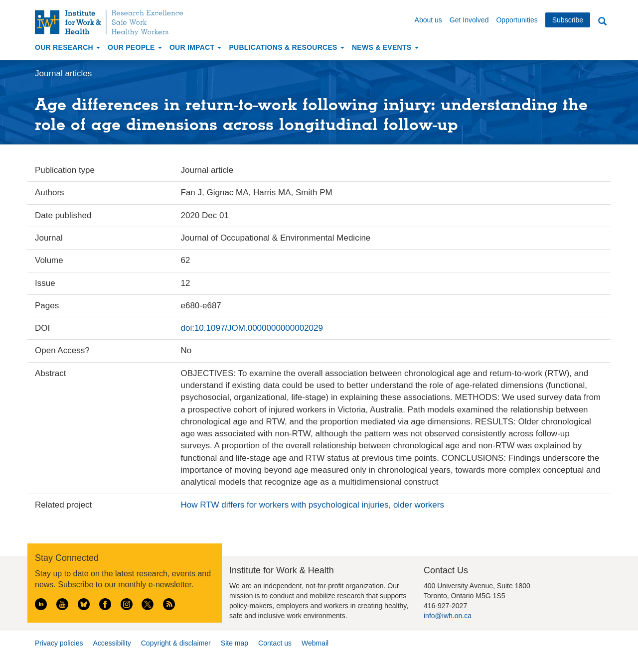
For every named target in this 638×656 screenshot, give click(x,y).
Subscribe (567, 20)
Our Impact (195, 47)
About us (428, 20)
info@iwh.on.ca (448, 616)
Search (602, 21)
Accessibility (112, 643)
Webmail (315, 643)
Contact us (275, 643)
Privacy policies (59, 643)
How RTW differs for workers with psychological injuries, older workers (312, 505)
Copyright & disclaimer (176, 643)
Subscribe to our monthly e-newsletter (124, 584)
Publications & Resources (286, 47)
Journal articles (63, 73)
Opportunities (516, 20)
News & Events (385, 47)
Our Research (67, 47)
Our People (135, 47)
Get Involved (469, 20)
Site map (234, 643)
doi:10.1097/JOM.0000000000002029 (252, 328)
